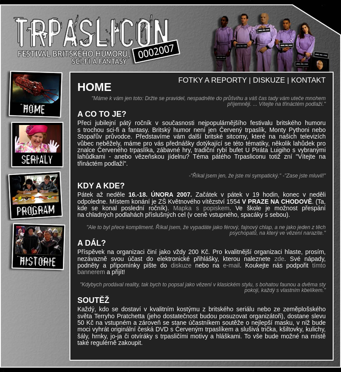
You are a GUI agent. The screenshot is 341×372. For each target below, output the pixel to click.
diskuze (181, 265)
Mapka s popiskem (201, 208)
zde (280, 258)
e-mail (231, 265)
